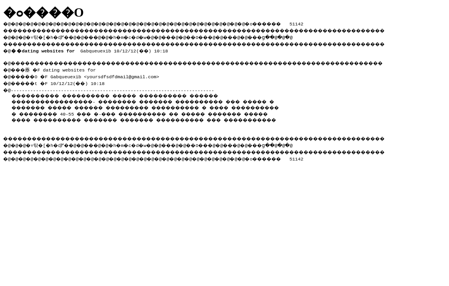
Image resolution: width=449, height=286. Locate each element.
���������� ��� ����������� (123, 124)
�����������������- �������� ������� (105, 100)
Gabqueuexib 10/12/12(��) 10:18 (91, 49)
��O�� (218, 36)
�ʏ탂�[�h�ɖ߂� (51, 36)
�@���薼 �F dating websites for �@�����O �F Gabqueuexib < (51, 71)
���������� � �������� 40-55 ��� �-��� (124, 112)
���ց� (288, 36)
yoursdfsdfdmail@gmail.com (127, 75)
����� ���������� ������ (190, 94)
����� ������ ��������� (150, 105)
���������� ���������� (69, 94)
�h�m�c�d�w (141, 36)
